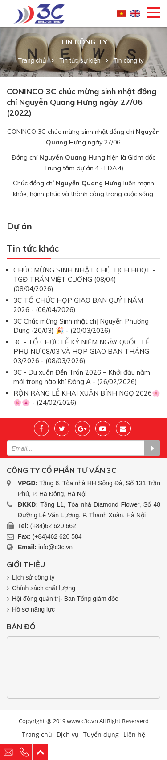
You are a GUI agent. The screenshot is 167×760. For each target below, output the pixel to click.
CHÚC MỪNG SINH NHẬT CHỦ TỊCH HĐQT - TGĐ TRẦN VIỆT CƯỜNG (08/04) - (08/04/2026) (84, 279)
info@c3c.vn (55, 547)
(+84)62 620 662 (53, 525)
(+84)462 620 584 (57, 536)
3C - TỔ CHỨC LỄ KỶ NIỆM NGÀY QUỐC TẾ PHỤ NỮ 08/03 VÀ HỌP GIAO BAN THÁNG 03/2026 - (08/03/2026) (81, 351)
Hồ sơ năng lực (33, 609)
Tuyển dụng (101, 734)
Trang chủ (32, 60)
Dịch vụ (68, 734)
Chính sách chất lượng (43, 588)
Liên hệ (134, 734)
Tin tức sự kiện (79, 60)
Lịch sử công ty (33, 577)
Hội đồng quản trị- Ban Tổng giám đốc (65, 598)
